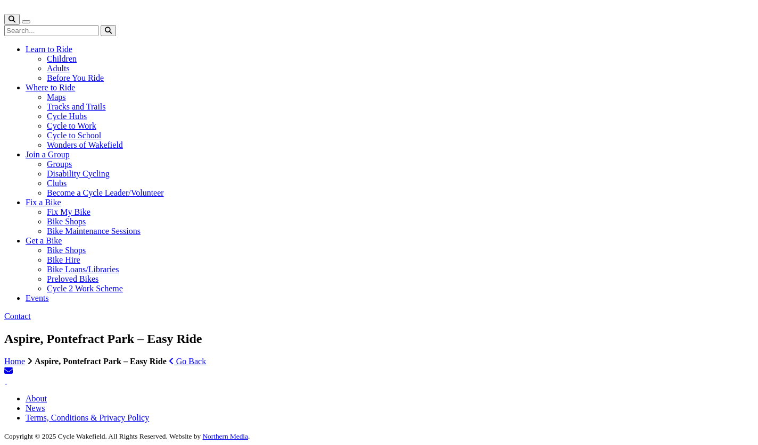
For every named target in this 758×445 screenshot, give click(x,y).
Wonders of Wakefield (85, 144)
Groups (59, 164)
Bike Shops (66, 221)
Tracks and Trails (76, 106)
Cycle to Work (71, 125)
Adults (58, 68)
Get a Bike (44, 240)
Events (37, 298)
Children (62, 58)
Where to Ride (50, 87)
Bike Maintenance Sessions (94, 231)
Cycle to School (74, 135)
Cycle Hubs (67, 116)
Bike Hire (63, 259)
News (35, 408)
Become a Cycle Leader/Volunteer (105, 192)
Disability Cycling (78, 173)
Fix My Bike (68, 211)
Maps (56, 97)
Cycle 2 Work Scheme (85, 288)
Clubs (57, 183)
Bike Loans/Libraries (83, 269)
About (36, 398)
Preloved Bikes (72, 278)
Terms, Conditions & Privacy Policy (87, 417)
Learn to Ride (49, 49)
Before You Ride (75, 77)
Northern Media (225, 436)
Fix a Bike (43, 202)
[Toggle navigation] (26, 21)
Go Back (187, 361)
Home (14, 361)
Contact (17, 316)
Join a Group (48, 154)
